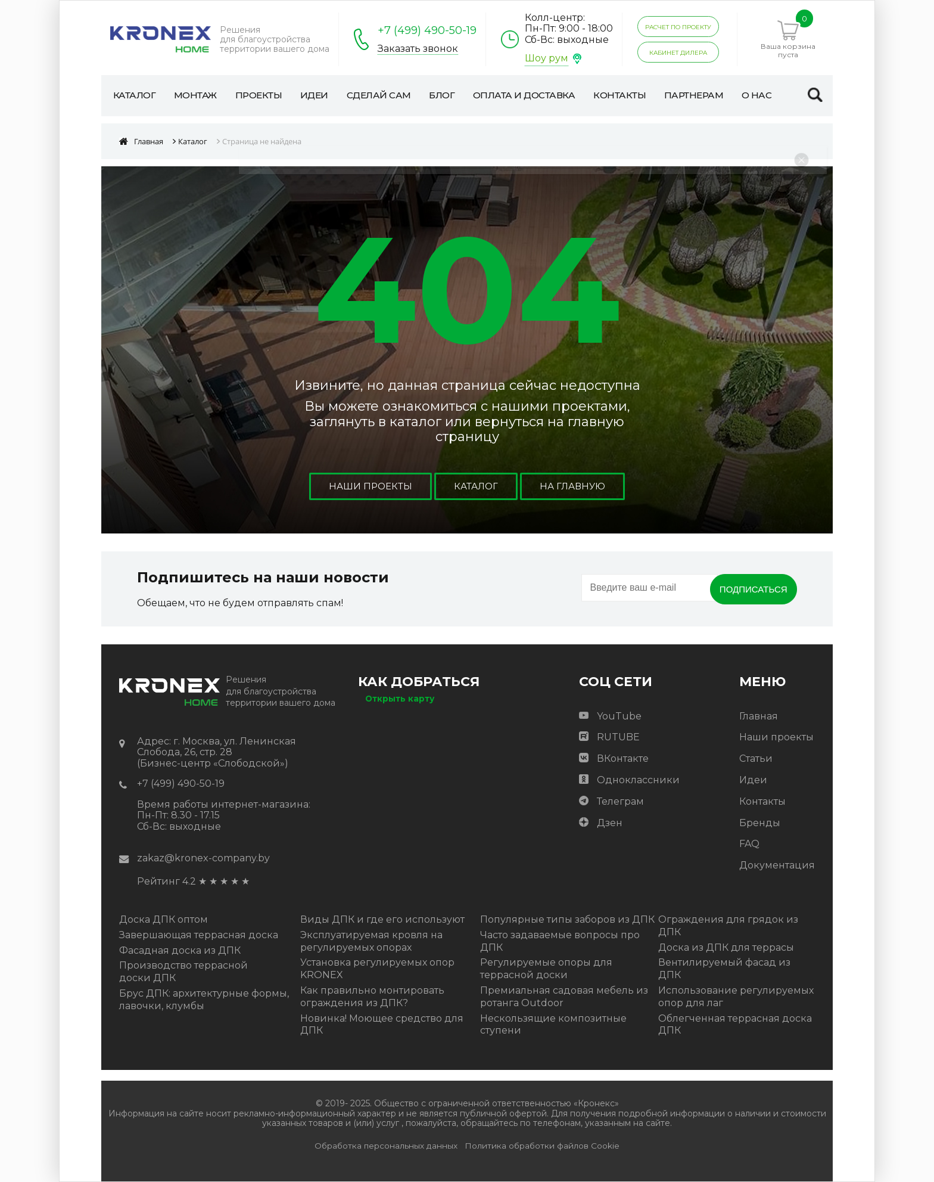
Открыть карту (399, 698)
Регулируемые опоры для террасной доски (546, 969)
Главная (758, 716)
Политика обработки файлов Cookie (542, 1145)
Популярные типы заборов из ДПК (567, 919)
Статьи (756, 758)
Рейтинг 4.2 (166, 881)
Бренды (759, 823)
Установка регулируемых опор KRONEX (377, 969)
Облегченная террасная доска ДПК (735, 1025)
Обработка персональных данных (386, 1145)
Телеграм (620, 801)
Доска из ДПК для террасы (726, 947)
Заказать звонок (418, 49)
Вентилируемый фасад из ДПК (724, 969)
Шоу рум (546, 58)
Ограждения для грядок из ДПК (728, 926)
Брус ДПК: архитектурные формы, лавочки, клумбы (204, 1000)
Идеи (753, 780)
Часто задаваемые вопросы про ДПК (560, 941)
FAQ (749, 843)
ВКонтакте (623, 758)
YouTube (619, 716)
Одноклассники (638, 780)
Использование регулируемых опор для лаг (736, 997)
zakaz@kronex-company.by (203, 858)
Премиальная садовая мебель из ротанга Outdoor (564, 997)
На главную (575, 486)
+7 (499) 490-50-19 (427, 30)
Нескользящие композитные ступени (553, 1025)
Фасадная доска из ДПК (180, 950)
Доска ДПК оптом (163, 919)
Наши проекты (368, 486)
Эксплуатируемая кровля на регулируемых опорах (371, 941)
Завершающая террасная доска (198, 935)
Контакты (762, 801)
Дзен (609, 823)
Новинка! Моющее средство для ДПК (381, 1025)
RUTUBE (618, 737)
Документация (777, 865)
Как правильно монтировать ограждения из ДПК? (372, 997)
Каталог (476, 486)
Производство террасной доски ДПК (183, 972)
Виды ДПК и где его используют (382, 919)
